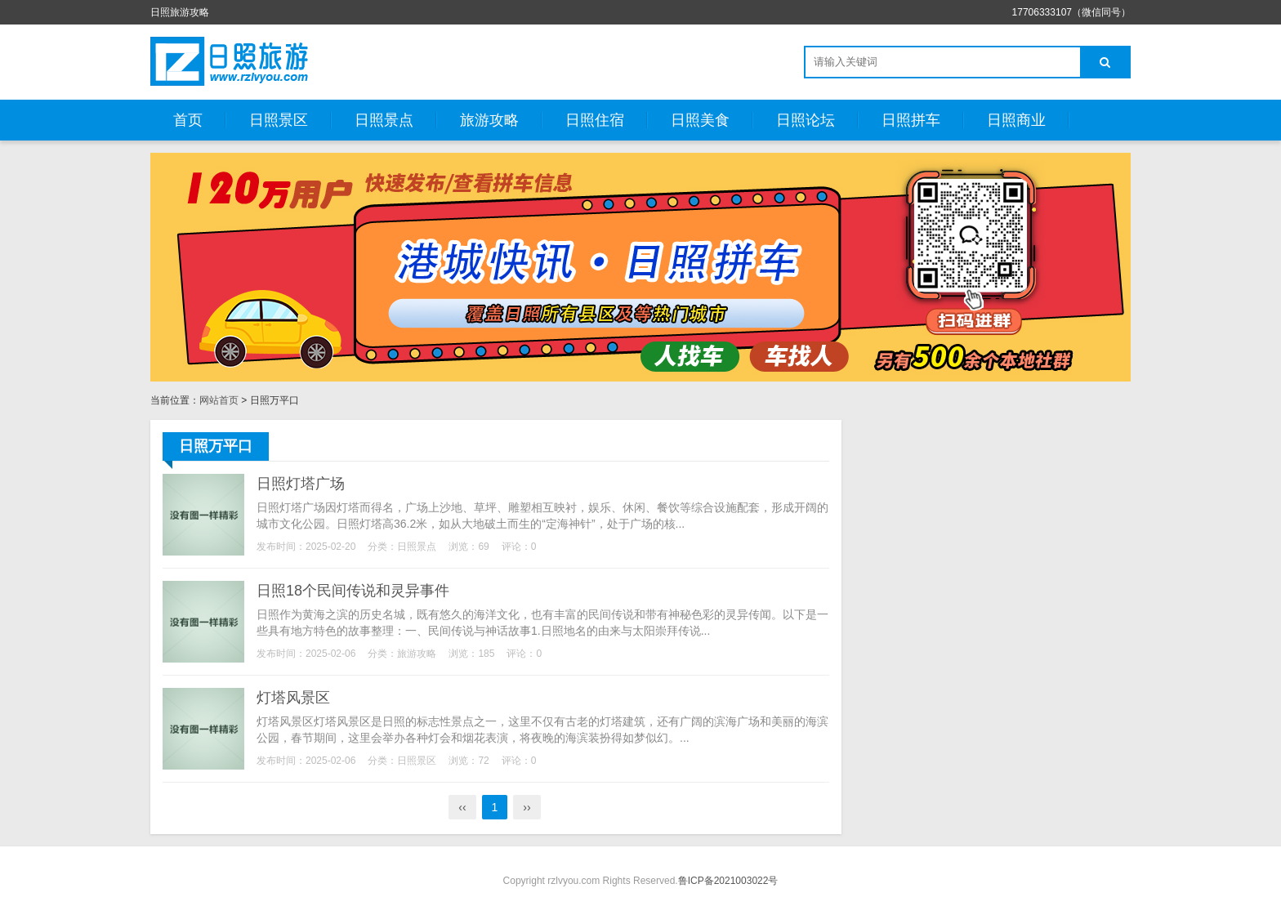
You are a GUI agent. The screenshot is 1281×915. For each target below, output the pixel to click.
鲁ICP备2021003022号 (728, 880)
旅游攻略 (489, 120)
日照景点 (384, 120)
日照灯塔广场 (301, 483)
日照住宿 (594, 120)
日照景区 (278, 120)
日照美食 (700, 120)
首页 (188, 120)
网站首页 (219, 400)
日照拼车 (911, 120)
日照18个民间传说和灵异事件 (353, 590)
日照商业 (1016, 120)
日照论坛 (805, 120)
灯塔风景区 (293, 698)
